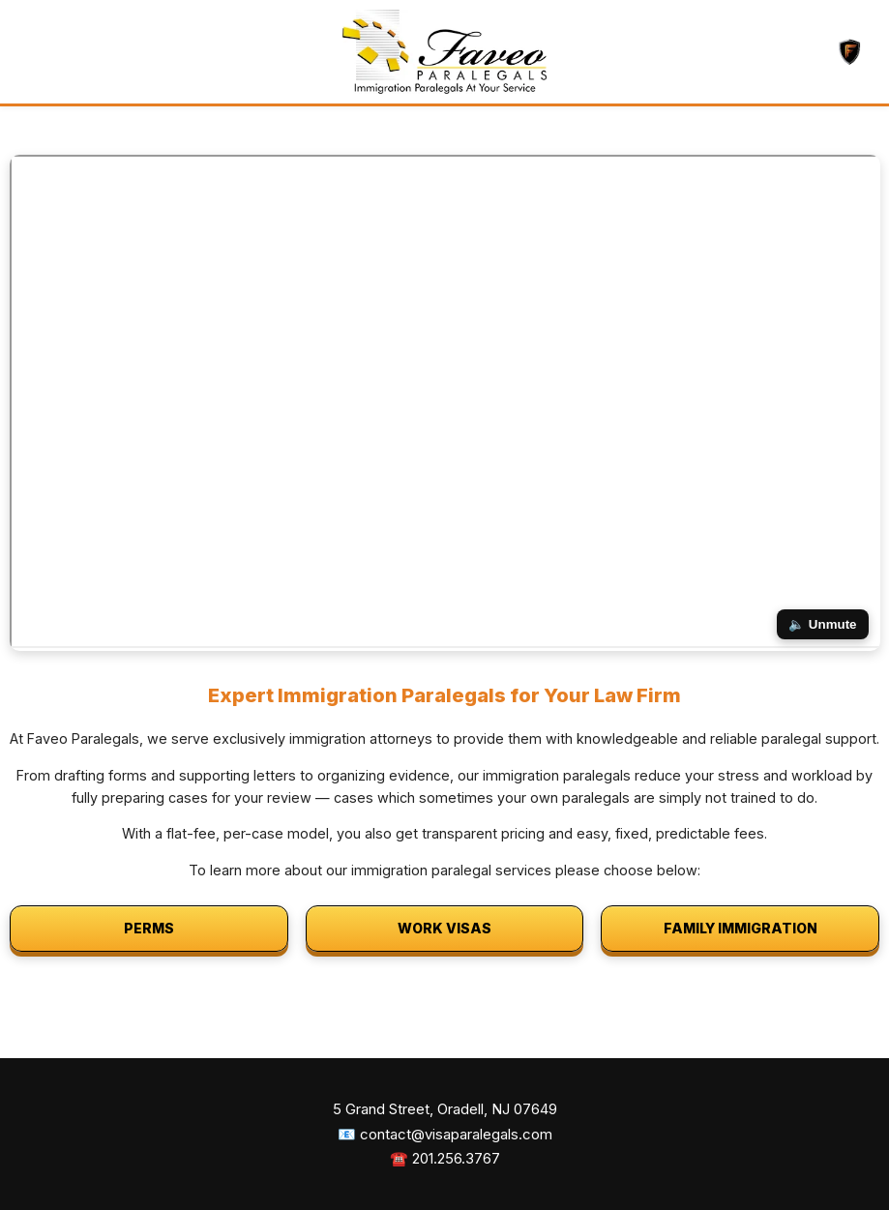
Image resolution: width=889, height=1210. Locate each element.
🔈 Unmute (822, 624)
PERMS (149, 928)
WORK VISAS (444, 928)
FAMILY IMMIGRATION (740, 928)
